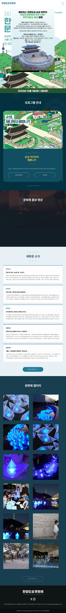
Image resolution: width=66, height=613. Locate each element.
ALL (40, 610)
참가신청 (46, 175)
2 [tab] (28, 185)
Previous (5, 133)
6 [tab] (34, 185)
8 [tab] (37, 185)
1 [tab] (27, 185)
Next (60, 133)
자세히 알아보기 (20, 175)
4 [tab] (31, 185)
